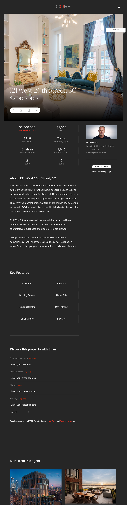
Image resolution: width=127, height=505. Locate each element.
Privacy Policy (51, 421)
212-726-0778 (92, 150)
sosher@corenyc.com (96, 153)
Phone (16, 385)
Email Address (20, 372)
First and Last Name (23, 359)
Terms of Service (66, 421)
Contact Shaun (101, 167)
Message (18, 399)
